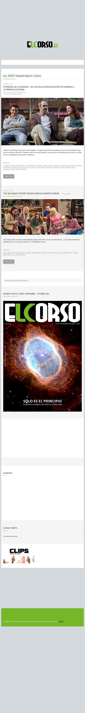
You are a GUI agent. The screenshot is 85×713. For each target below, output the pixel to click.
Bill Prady (7, 252)
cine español (30, 165)
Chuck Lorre (19, 252)
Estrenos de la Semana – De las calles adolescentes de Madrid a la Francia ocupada (38, 88)
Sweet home (15, 169)
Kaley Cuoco (31, 167)
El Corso (67, 193)
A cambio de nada (9, 165)
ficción (28, 252)
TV (14, 254)
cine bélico (20, 165)
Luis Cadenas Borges (15, 94)
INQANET (61, 621)
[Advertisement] (42, 19)
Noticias (10, 73)
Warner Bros (21, 254)
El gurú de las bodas (67, 165)
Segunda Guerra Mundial (62, 167)
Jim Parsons (36, 252)
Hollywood (22, 167)
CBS (13, 252)
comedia (39, 165)
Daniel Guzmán (47, 165)
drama (56, 165)
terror (23, 169)
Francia (14, 167)
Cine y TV (6, 162)
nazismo (49, 167)
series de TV (67, 252)
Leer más (8, 176)
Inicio (5, 73)
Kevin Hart (41, 167)
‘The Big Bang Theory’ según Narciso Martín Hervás (31, 193)
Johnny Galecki (46, 252)
